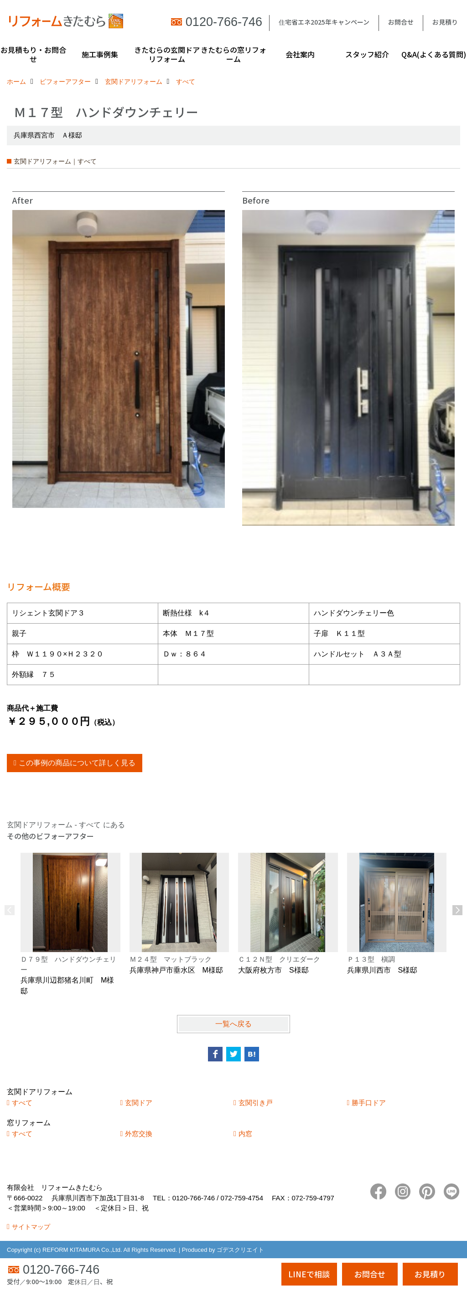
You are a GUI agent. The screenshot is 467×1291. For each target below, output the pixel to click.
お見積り (445, 21)
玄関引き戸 (256, 1103)
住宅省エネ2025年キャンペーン (324, 21)
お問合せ (401, 21)
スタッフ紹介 (367, 54)
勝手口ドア (369, 1103)
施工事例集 (100, 54)
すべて (22, 1103)
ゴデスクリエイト (240, 1249)
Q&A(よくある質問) (433, 54)
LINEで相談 (309, 1274)
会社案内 (300, 54)
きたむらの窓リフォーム (233, 54)
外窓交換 (138, 1133)
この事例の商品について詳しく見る (77, 763)
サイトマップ (31, 1226)
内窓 (245, 1133)
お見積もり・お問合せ (33, 54)
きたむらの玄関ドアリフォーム (167, 54)
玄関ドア (138, 1103)
